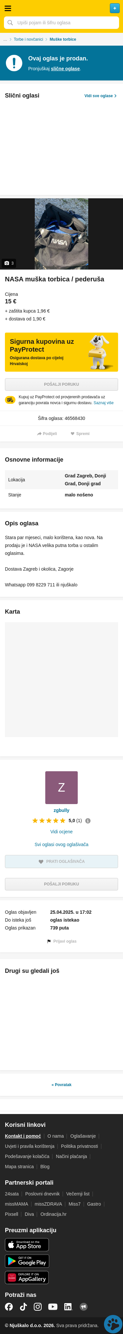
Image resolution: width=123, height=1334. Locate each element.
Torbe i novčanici (28, 39)
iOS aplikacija (27, 1244)
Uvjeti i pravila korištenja (29, 1146)
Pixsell (11, 1214)
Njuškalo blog (84, 1307)
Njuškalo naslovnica (61, 8)
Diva (29, 1214)
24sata (12, 1193)
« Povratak (61, 1085)
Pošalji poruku (61, 384)
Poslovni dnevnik (42, 1193)
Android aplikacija (27, 1261)
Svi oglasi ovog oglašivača (61, 844)
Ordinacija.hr (53, 1214)
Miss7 (75, 1204)
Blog (45, 1166)
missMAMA (16, 1204)
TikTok (23, 1307)
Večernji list (78, 1193)
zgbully (61, 810)
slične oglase (65, 68)
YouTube (52, 1307)
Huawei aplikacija (27, 1277)
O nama (56, 1136)
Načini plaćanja (71, 1156)
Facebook (9, 1307)
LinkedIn (68, 1307)
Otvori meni (8, 8)
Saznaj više (103, 403)
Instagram (38, 1307)
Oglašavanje (83, 1136)
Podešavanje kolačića (27, 1156)
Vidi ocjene (61, 831)
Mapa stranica (19, 1166)
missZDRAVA (48, 1204)
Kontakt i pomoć (23, 1136)
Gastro (94, 1204)
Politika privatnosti (79, 1146)
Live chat (113, 1324)
